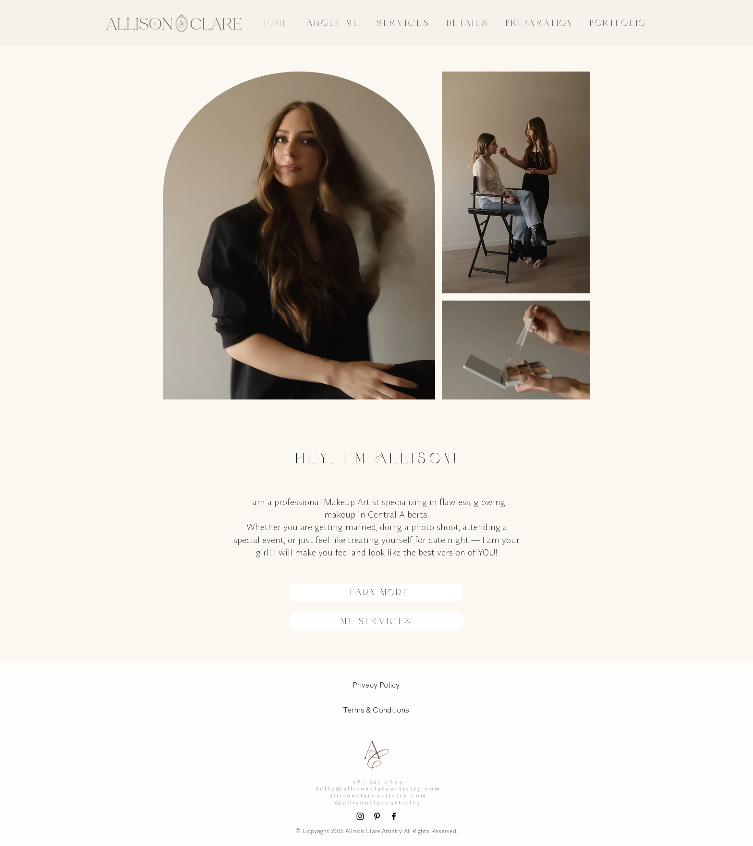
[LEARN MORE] (376, 592)
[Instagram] (360, 816)
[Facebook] (394, 816)
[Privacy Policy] (376, 685)
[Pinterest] (377, 816)
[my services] (376, 621)
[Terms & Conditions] (376, 710)
